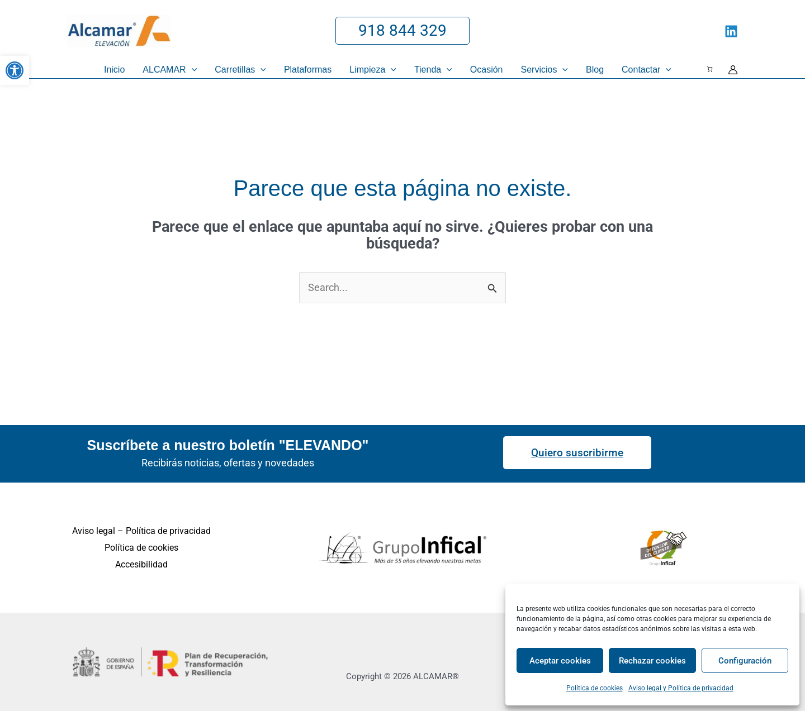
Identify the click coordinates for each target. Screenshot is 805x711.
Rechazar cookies (652, 661)
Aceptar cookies (560, 661)
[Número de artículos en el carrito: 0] (710, 69)
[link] (14, 70)
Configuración (744, 661)
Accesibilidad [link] (141, 564)
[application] (191, 69)
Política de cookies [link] (594, 688)
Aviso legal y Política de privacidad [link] (680, 688)
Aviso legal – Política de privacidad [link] (141, 531)
